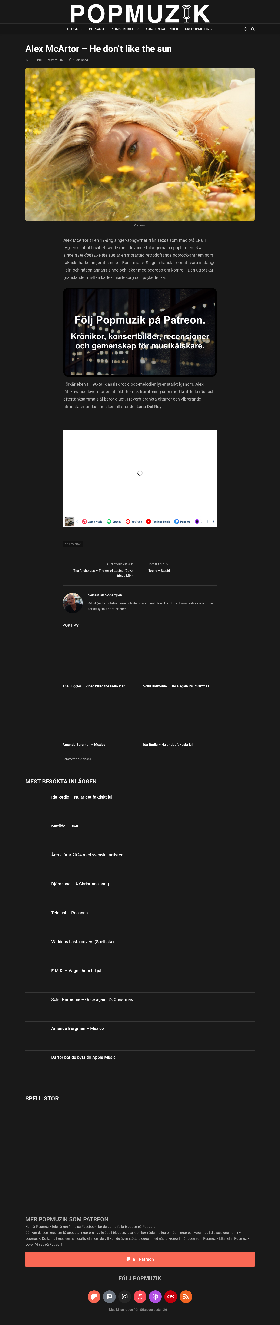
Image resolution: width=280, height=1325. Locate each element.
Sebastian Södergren (105, 595)
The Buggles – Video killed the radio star (94, 686)
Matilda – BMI (64, 826)
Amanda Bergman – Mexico (84, 745)
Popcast (97, 29)
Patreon (148, 1227)
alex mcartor (73, 544)
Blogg (73, 29)
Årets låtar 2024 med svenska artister (87, 854)
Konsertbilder (125, 29)
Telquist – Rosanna (69, 912)
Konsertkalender (161, 29)
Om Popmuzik (197, 29)
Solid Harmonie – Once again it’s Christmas (176, 686)
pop (40, 60)
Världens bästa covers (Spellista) (82, 941)
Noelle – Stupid (159, 571)
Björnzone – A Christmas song (80, 883)
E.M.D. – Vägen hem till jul (76, 970)
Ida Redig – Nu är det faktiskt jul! (168, 745)
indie (29, 60)
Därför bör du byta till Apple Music (83, 1057)
